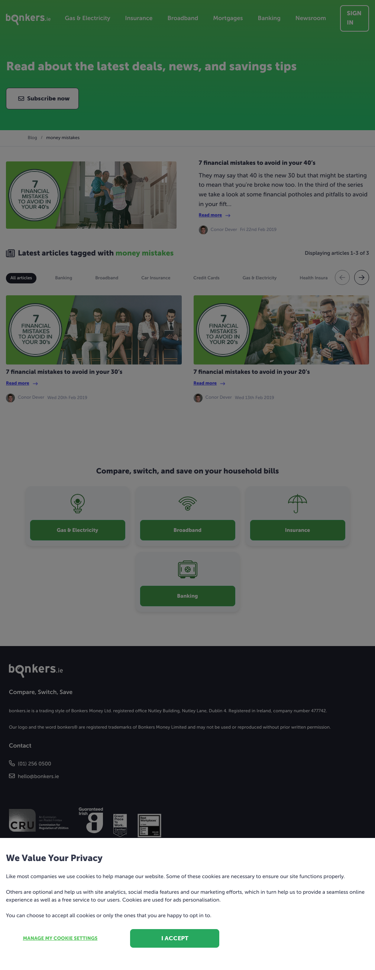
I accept (174, 938)
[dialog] (187, 485)
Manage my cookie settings (60, 938)
